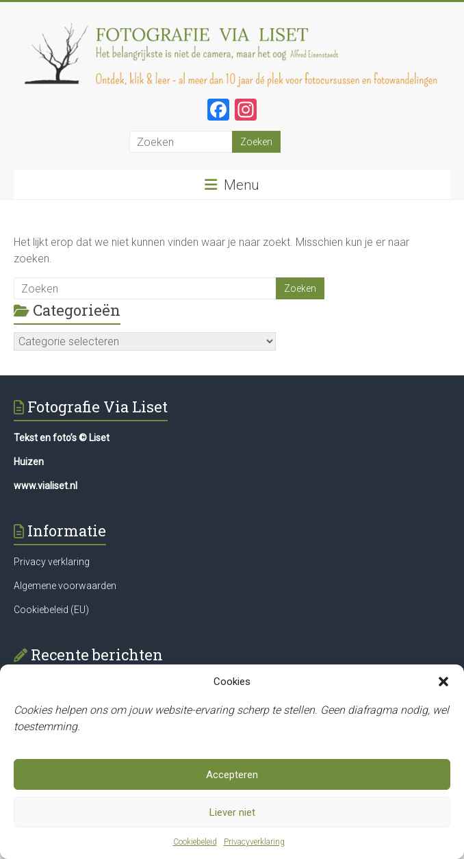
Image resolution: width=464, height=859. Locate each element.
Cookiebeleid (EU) (51, 609)
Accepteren (232, 775)
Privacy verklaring (52, 561)
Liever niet (232, 812)
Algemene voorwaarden (65, 585)
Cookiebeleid (195, 842)
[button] (443, 681)
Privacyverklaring (254, 842)
